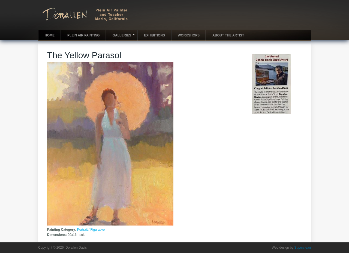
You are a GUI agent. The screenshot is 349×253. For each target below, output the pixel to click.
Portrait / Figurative (91, 230)
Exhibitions (154, 35)
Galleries (120, 35)
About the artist (228, 35)
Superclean (302, 247)
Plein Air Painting (83, 35)
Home (50, 35)
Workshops (189, 35)
